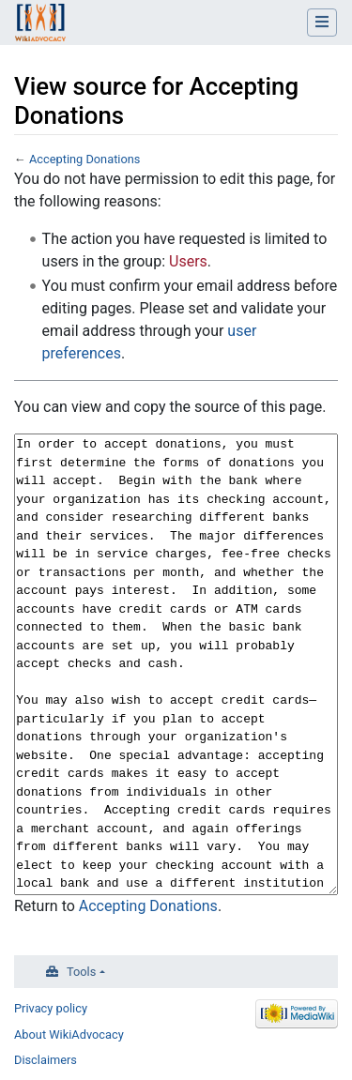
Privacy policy (50, 1008)
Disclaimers (45, 1060)
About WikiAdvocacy (69, 1034)
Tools (81, 972)
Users (188, 261)
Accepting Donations (84, 159)
